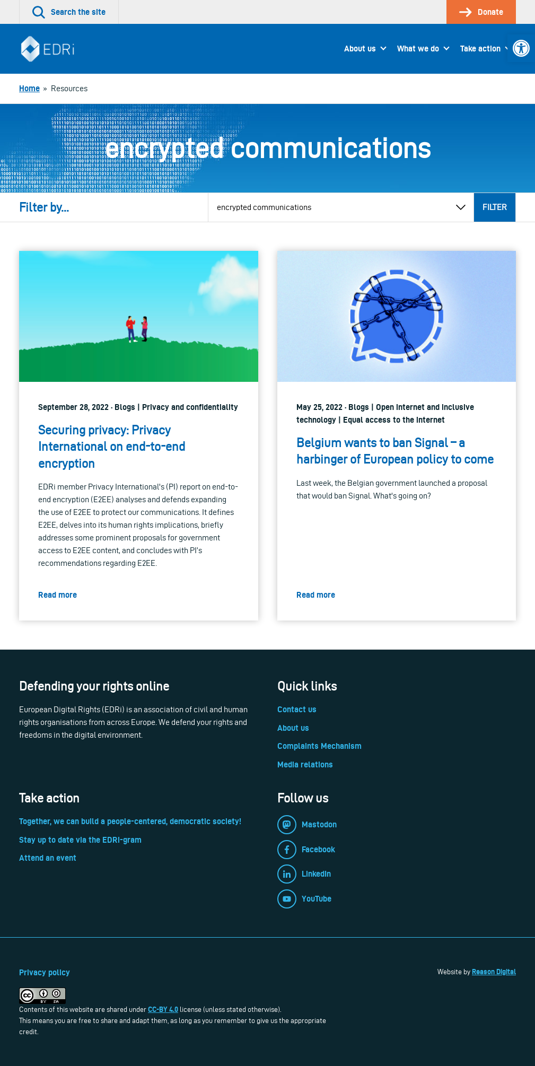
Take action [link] (480, 48)
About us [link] (360, 48)
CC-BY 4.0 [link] (163, 1009)
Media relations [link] (305, 764)
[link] (521, 48)
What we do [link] (418, 48)
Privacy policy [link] (44, 972)
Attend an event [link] (47, 857)
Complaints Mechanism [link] (319, 745)
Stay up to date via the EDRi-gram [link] (80, 839)
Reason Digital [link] (494, 971)
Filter (495, 207)
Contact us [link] (297, 709)
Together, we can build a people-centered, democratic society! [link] (130, 821)
